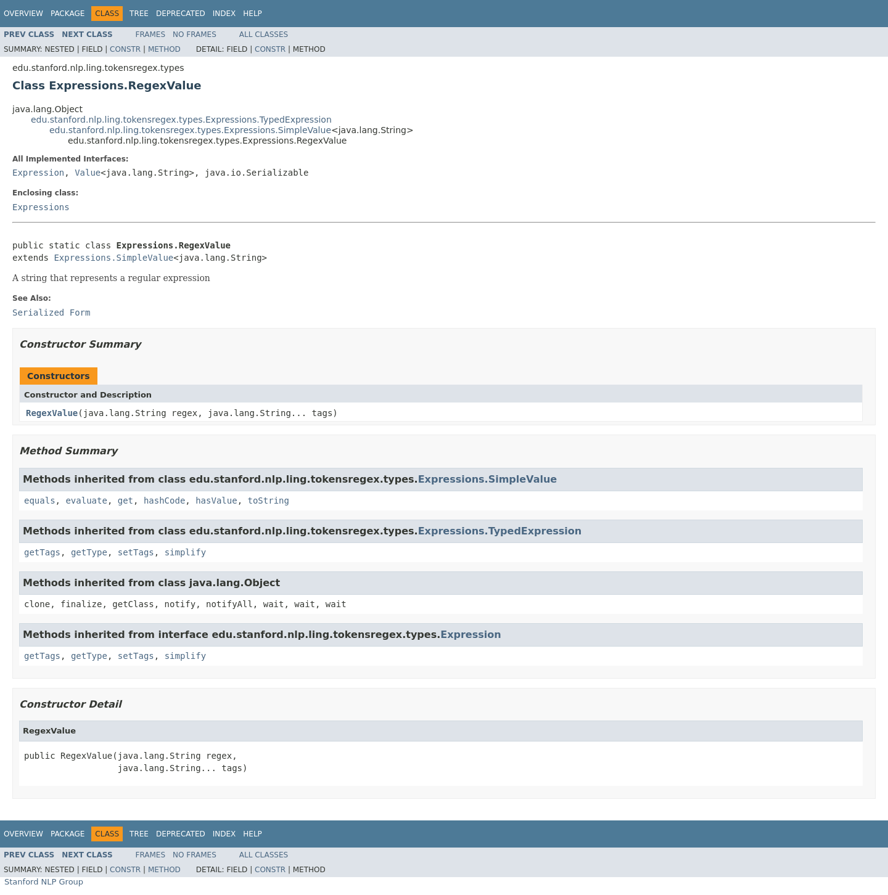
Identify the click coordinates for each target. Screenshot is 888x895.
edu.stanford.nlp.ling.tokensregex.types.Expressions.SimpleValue (190, 130)
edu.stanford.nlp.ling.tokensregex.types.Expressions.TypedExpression (181, 120)
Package (67, 13)
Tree (139, 13)
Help (252, 13)
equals (40, 500)
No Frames (194, 34)
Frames (151, 34)
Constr (125, 49)
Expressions (41, 207)
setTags (136, 552)
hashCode (164, 500)
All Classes (263, 34)
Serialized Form (51, 312)
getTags (42, 552)
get (125, 500)
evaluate (86, 500)
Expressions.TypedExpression (500, 531)
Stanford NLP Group (43, 881)
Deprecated (180, 13)
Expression (38, 173)
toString (268, 500)
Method (164, 49)
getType (89, 552)
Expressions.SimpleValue (113, 258)
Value (88, 173)
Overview (23, 13)
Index (224, 13)
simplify (185, 552)
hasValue (216, 500)
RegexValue (52, 413)
